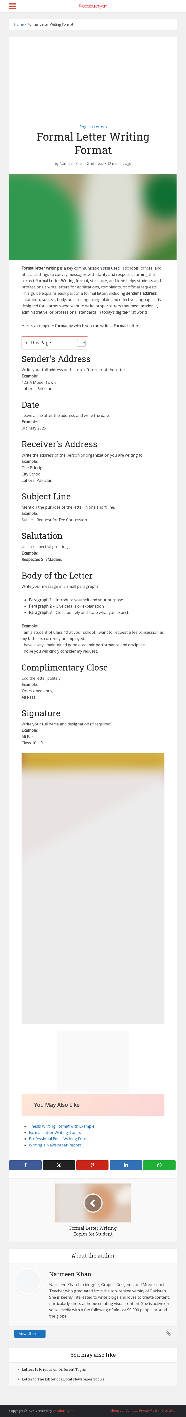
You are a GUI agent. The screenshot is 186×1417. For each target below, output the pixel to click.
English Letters (93, 126)
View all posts (29, 1333)
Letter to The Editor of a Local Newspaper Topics (63, 1379)
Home (19, 24)
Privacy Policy (149, 1410)
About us (116, 1410)
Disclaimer (169, 1410)
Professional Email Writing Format (60, 1138)
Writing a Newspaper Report (55, 1145)
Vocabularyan (63, 1411)
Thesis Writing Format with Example (61, 1126)
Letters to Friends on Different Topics (54, 1369)
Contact (131, 1410)
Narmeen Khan (71, 163)
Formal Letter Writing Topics (55, 1132)
